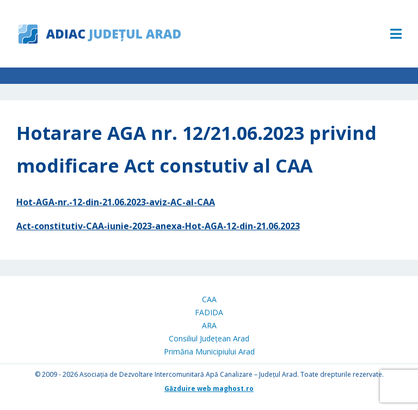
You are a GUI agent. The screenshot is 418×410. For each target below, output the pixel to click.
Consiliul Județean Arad (209, 338)
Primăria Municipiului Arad (209, 351)
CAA (209, 299)
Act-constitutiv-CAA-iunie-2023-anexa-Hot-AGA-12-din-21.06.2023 (158, 226)
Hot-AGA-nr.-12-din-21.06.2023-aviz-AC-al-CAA (115, 202)
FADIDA (209, 312)
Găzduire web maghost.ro (209, 388)
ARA (209, 325)
